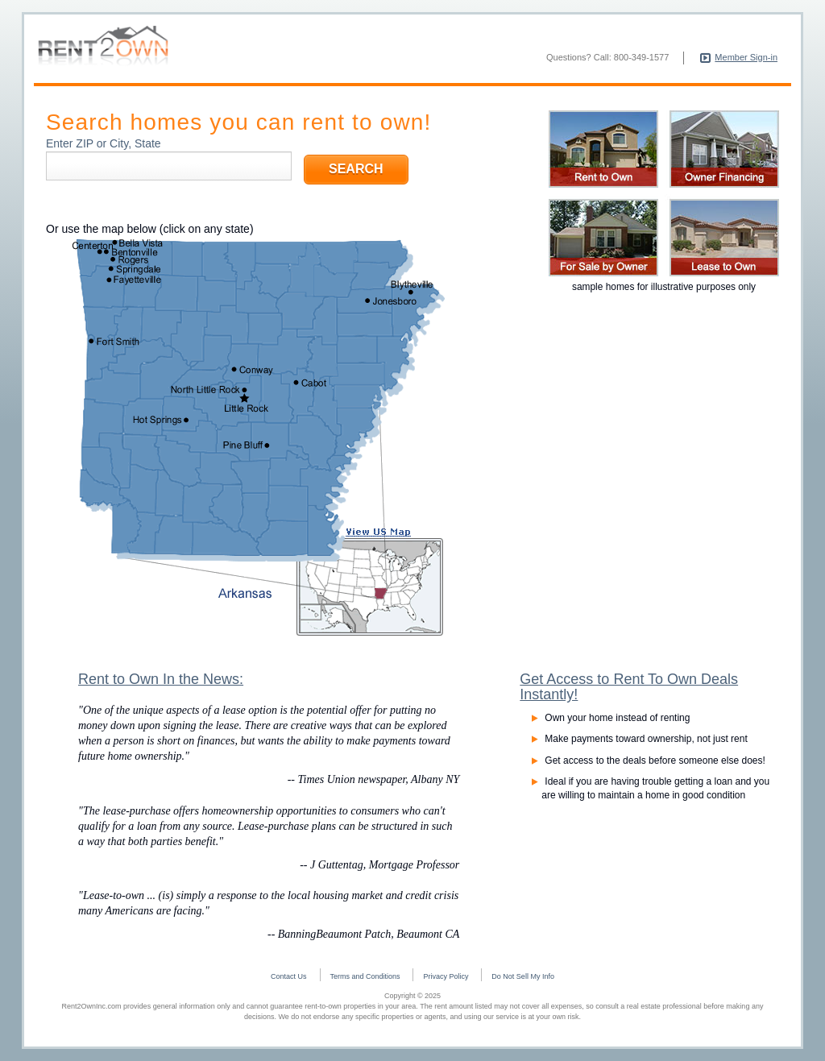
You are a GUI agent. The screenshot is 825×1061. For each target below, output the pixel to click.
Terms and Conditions (365, 976)
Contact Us (289, 976)
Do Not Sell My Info (522, 976)
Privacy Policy (445, 976)
